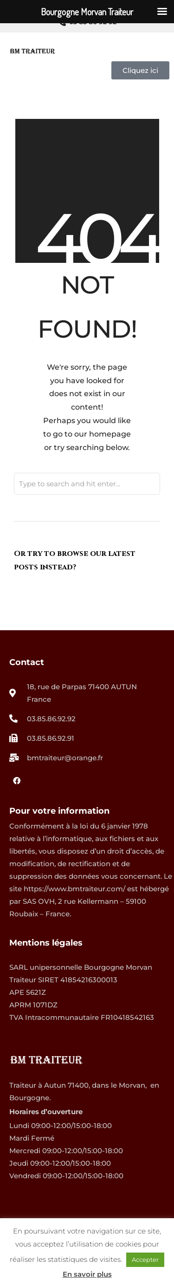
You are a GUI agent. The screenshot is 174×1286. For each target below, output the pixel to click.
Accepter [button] (145, 1259)
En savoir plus (87, 1274)
